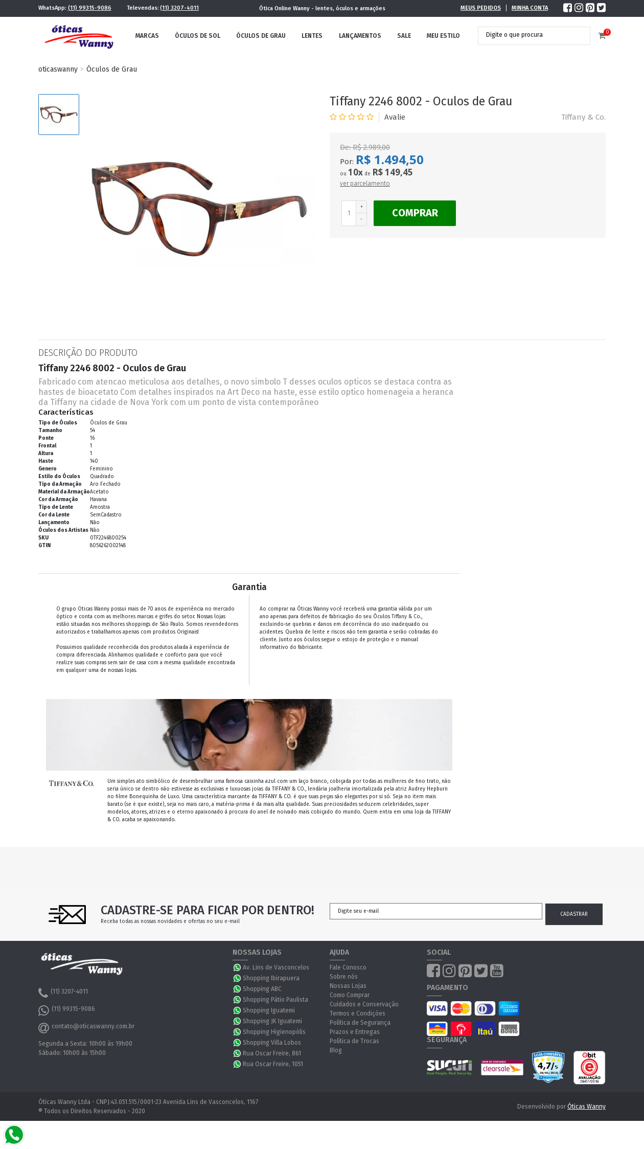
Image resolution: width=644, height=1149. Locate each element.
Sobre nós (344, 976)
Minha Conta (530, 8)
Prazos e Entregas (355, 1031)
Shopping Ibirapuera (271, 978)
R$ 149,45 (392, 172)
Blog (336, 1050)
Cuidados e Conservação (364, 1004)
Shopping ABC (262, 989)
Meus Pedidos (481, 8)
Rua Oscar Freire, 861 (272, 1053)
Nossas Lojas (348, 985)
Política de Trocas (354, 1041)
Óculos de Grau (261, 35)
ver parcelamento (365, 183)
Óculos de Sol (197, 35)
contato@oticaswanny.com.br (86, 1028)
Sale (404, 35)
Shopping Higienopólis (274, 1031)
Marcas (147, 35)
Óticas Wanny (586, 1106)
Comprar (415, 213)
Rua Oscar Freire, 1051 (273, 1064)
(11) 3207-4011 (179, 8)
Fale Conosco (348, 967)
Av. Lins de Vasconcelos (276, 967)
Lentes (312, 35)
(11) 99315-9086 (89, 8)
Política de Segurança (360, 1022)
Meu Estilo (443, 35)
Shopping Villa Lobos (272, 1042)
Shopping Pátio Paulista (275, 999)
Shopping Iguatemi (269, 1010)
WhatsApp (238, 967)
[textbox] (526, 34)
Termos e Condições (357, 1013)
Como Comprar (350, 995)
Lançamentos (360, 35)
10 (355, 172)
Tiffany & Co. (583, 117)
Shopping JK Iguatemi (272, 1021)
